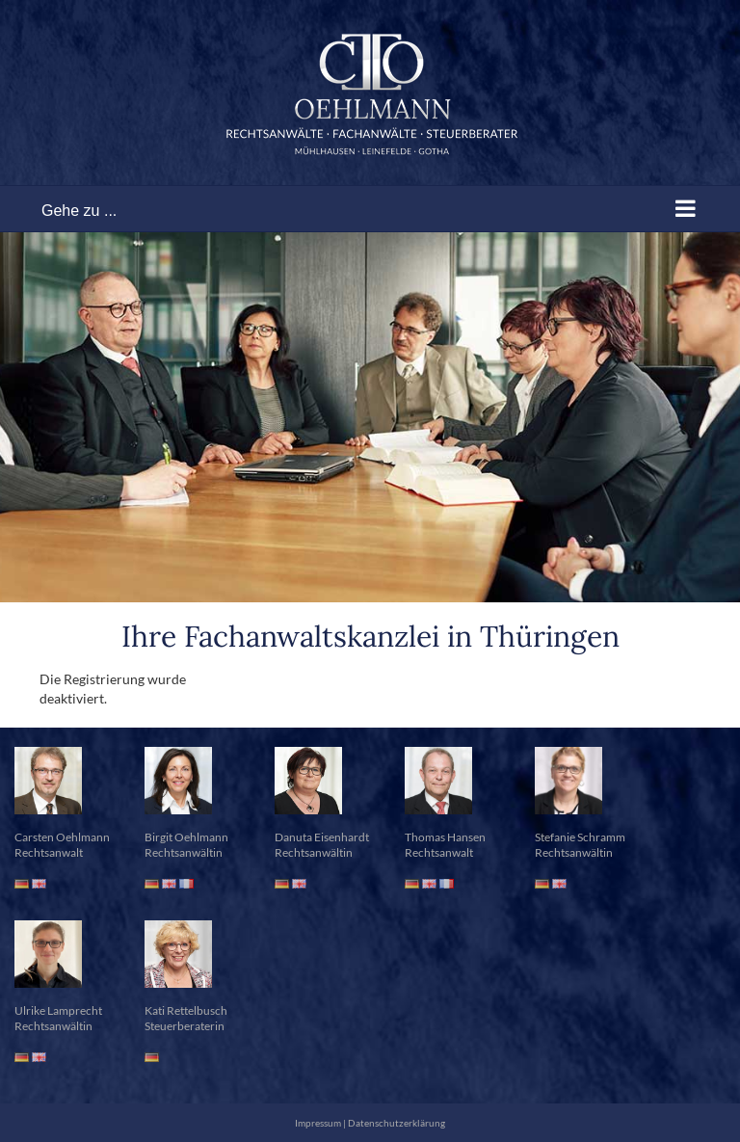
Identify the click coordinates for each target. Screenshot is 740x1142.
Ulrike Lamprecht (58, 1010)
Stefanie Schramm (580, 837)
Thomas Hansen (445, 837)
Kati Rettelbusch (186, 1010)
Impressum (318, 1123)
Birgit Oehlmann (186, 837)
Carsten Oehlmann (62, 837)
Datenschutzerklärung (396, 1123)
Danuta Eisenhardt (322, 837)
